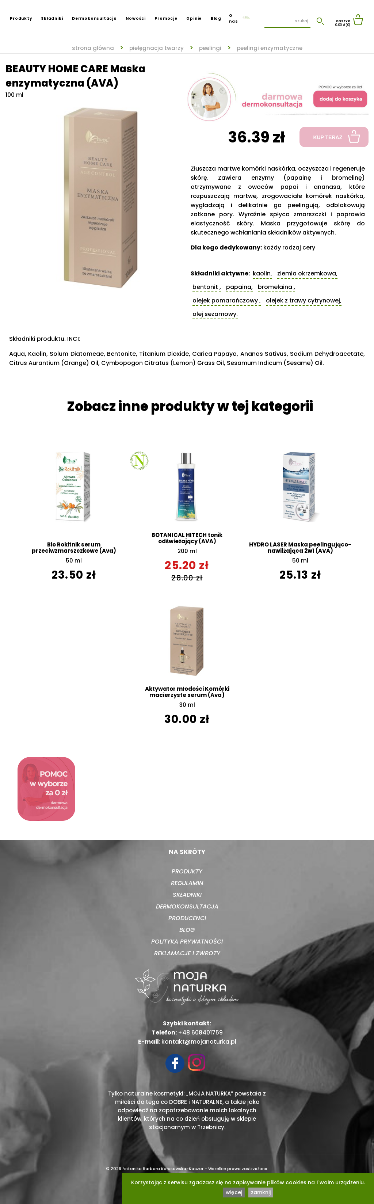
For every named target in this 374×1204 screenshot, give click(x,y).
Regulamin (187, 883)
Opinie (194, 18)
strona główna (93, 48)
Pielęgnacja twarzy (156, 48)
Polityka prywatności (187, 941)
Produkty (21, 18)
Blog (216, 18)
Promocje (165, 18)
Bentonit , (206, 287)
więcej (234, 1192)
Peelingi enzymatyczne (269, 48)
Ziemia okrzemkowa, (307, 273)
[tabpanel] (96, 194)
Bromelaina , (276, 287)
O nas (233, 18)
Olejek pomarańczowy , (226, 300)
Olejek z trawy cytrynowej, (303, 300)
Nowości (136, 18)
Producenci (187, 918)
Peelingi (210, 48)
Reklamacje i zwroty (187, 953)
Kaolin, (262, 273)
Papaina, (239, 287)
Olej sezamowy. (215, 314)
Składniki (52, 18)
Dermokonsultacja (94, 18)
